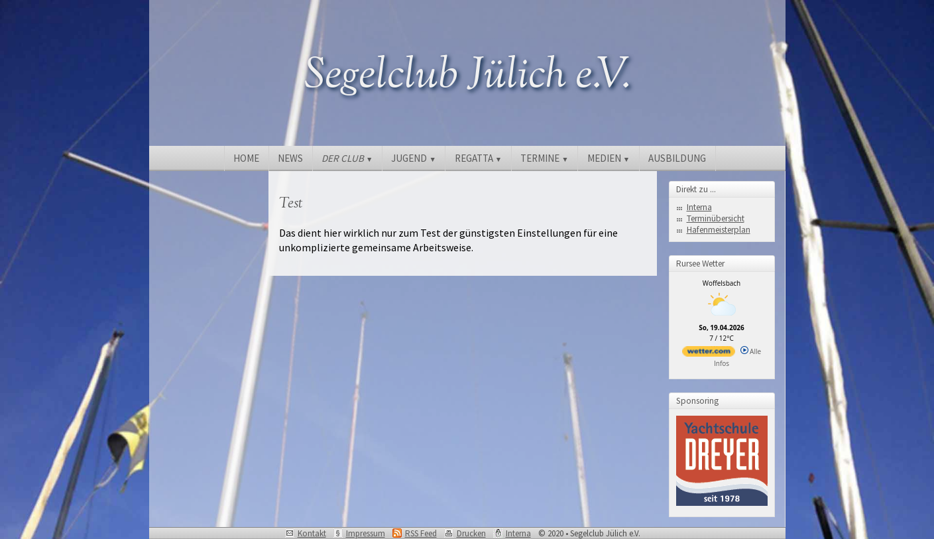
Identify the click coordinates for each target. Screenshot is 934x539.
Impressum (365, 533)
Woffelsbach (721, 283)
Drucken (471, 533)
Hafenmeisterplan (718, 229)
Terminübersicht (715, 218)
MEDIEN (608, 158)
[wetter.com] (708, 354)
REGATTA (478, 158)
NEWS (290, 158)
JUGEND (413, 158)
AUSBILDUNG (677, 158)
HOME (246, 158)
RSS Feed (421, 533)
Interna (699, 207)
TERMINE (544, 158)
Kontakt (312, 533)
